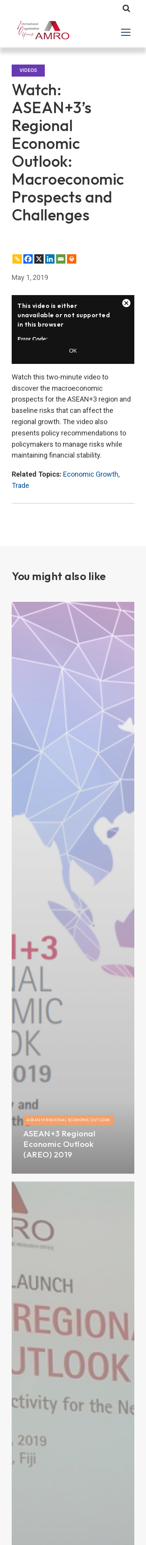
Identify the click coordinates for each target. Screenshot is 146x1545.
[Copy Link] (17, 259)
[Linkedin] (50, 259)
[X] (39, 259)
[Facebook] (28, 259)
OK (73, 351)
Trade (20, 485)
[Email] (60, 259)
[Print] (71, 259)
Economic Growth (90, 474)
